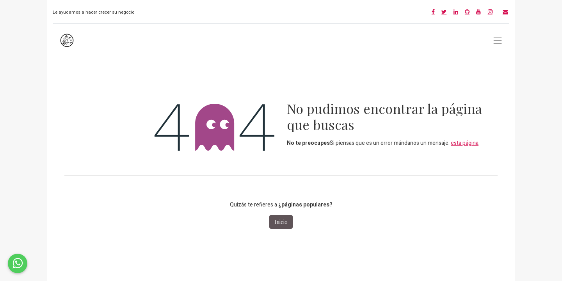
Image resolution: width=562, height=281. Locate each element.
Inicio (281, 222)
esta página (464, 143)
